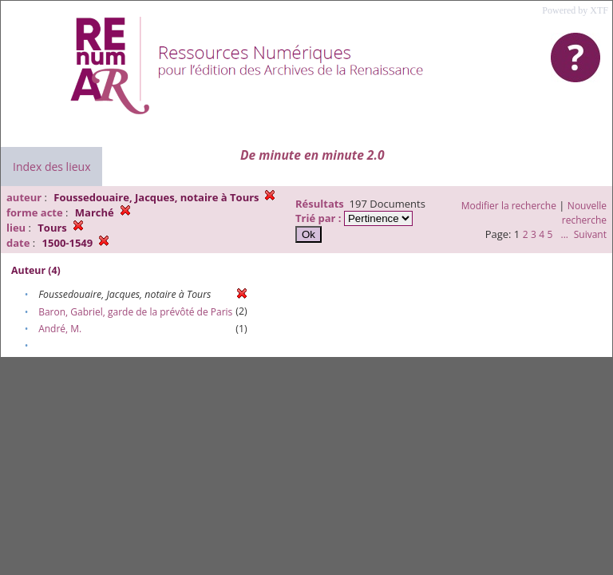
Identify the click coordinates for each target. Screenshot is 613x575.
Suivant (590, 234)
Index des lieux (51, 166)
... (564, 234)
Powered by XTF (575, 10)
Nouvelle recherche (584, 213)
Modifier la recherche (508, 205)
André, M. (59, 328)
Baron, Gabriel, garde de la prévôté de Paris (135, 312)
